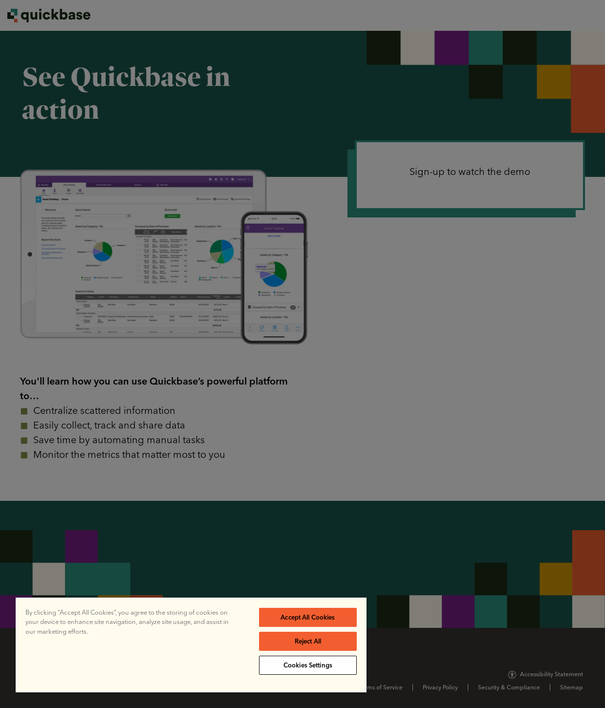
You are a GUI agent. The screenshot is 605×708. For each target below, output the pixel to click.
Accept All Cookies (308, 617)
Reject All (308, 641)
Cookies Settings (307, 665)
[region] (191, 645)
